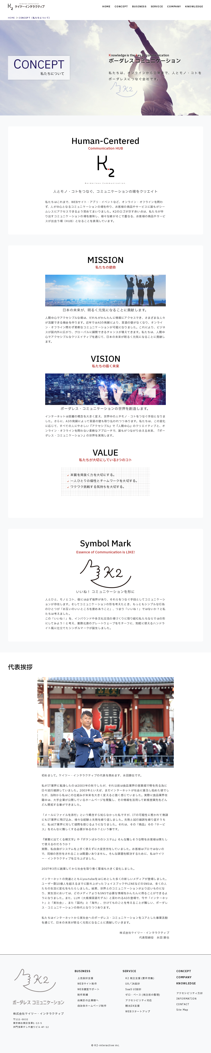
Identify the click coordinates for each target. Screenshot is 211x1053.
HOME (11, 17)
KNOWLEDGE (186, 983)
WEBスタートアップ (137, 1011)
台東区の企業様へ (88, 1000)
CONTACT (183, 1004)
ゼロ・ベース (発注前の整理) (142, 995)
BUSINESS (83, 971)
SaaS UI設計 (133, 989)
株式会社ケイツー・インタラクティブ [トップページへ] (26, 6)
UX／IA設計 (132, 984)
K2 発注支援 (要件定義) (139, 978)
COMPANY (184, 977)
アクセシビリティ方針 (189, 993)
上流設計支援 (85, 978)
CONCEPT (183, 971)
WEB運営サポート (88, 989)
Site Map (182, 1010)
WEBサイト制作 (87, 984)
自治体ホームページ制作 (92, 1006)
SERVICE (129, 971)
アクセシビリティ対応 (138, 1000)
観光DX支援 (132, 1006)
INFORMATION (186, 999)
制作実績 (82, 995)
